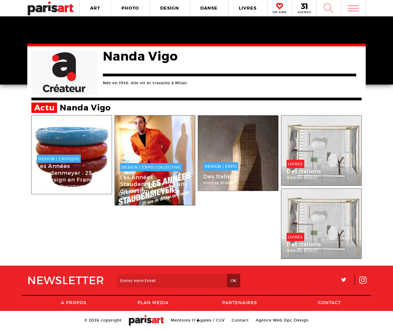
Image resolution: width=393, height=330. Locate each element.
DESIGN (169, 8)
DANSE (209, 8)
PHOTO (130, 8)
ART (95, 8)
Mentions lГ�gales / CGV (198, 320)
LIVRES (248, 8)
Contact (329, 302)
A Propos (74, 302)
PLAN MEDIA (153, 302)
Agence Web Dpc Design (282, 320)
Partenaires (239, 302)
